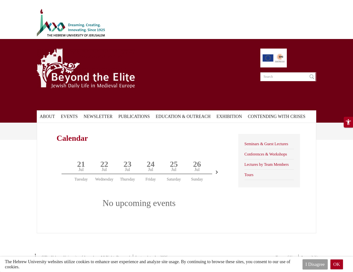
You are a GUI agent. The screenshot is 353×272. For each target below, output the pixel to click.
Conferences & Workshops (265, 154)
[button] (348, 122)
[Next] (217, 172)
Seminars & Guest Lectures (266, 144)
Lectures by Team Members (266, 164)
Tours (248, 175)
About (47, 116)
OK (336, 264)
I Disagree (315, 264)
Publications (134, 116)
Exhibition (229, 116)
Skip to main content (18, 2)
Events (69, 116)
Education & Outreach (183, 116)
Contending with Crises (276, 116)
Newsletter (98, 116)
